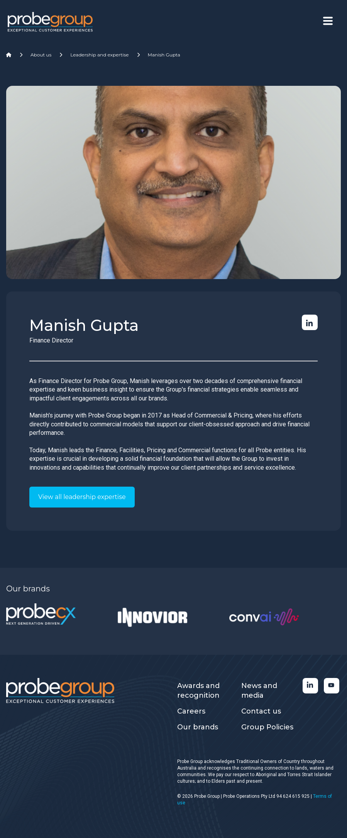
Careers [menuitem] (191, 711)
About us (40, 55)
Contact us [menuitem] (261, 711)
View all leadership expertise (82, 497)
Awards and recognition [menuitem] (198, 690)
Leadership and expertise (99, 55)
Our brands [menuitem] (197, 727)
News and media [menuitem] (259, 690)
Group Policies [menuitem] (267, 727)
